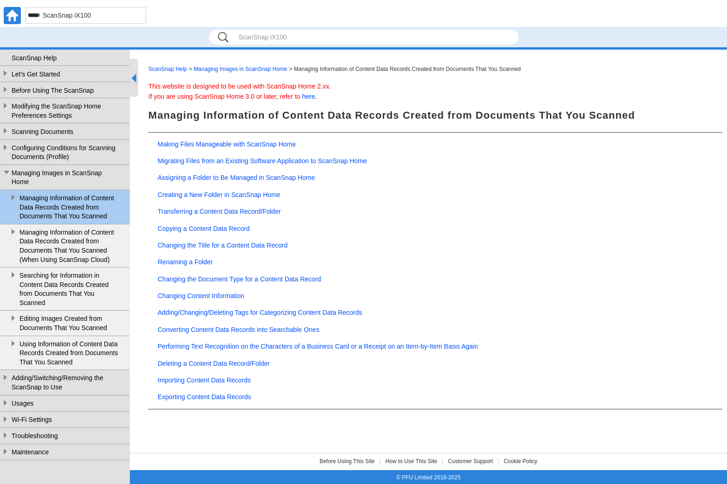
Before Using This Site (347, 461)
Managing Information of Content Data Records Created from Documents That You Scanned (66, 207)
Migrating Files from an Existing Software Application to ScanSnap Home (262, 161)
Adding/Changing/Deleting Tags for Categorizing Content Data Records (260, 312)
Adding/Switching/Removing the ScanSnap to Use (57, 382)
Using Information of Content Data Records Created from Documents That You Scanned (68, 353)
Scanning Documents (42, 131)
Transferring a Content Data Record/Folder (219, 211)
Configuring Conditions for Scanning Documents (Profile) (63, 152)
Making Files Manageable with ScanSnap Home (227, 144)
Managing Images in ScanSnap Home (57, 177)
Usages (22, 403)
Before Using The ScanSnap (53, 90)
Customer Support (470, 461)
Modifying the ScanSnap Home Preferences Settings (56, 110)
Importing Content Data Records (204, 380)
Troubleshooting (35, 435)
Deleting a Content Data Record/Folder (214, 363)
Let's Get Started (36, 74)
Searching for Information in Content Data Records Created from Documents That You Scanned (63, 289)
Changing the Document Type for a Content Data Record (239, 279)
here (308, 96)
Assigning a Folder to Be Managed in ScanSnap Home (236, 177)
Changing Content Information (201, 295)
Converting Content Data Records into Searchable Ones (238, 329)
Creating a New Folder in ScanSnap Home (219, 194)
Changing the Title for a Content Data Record (222, 245)
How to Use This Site (411, 461)
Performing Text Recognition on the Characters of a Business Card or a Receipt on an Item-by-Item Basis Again (318, 346)
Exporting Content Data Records (204, 397)
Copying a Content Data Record (203, 228)
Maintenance (30, 452)
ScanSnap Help (34, 58)
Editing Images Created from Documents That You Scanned (63, 323)
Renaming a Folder (185, 262)
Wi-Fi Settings (32, 419)
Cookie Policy (520, 461)
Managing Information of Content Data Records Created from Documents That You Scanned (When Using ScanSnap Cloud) (66, 246)
